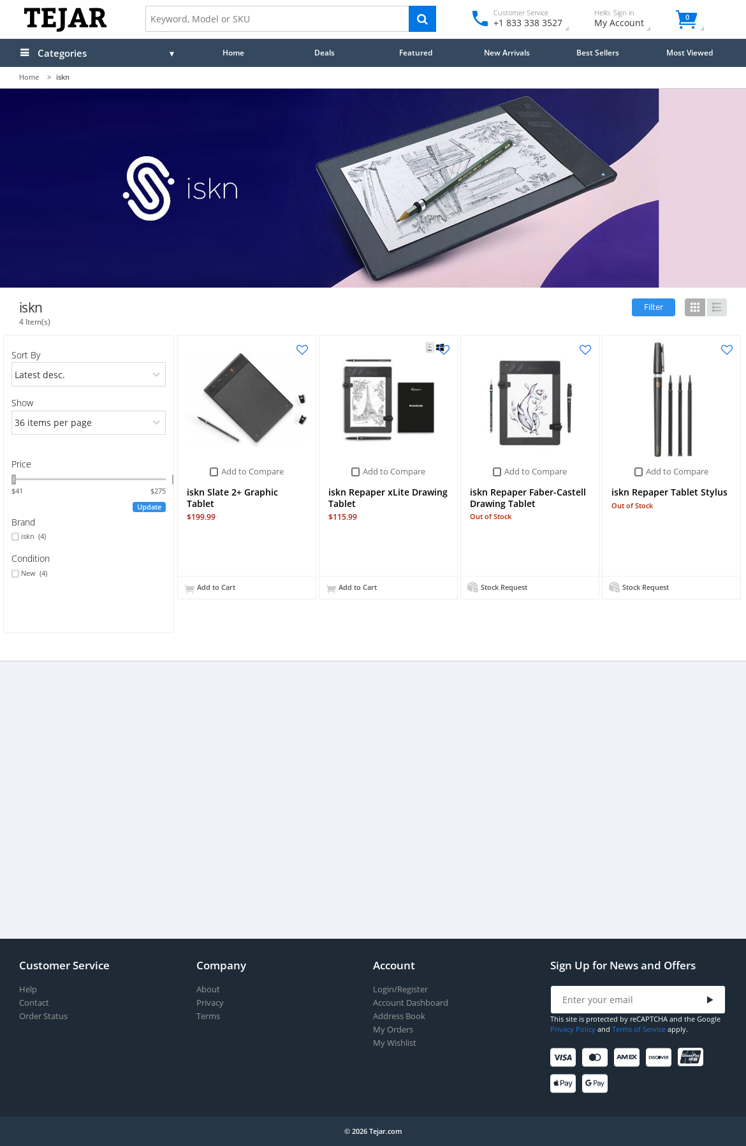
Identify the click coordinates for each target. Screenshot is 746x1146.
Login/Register (400, 989)
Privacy (210, 1003)
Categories (62, 53)
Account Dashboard (410, 1003)
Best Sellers (597, 52)
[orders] (88, 374)
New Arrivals (507, 52)
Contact (34, 1003)
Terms (208, 1016)
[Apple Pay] (565, 1084)
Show (22, 403)
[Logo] (65, 29)
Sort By (25, 355)
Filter (653, 306)
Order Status (43, 1016)
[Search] (422, 19)
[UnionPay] (693, 1058)
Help (28, 989)
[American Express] (629, 1058)
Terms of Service (639, 1029)
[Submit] (710, 1000)
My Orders (393, 1029)
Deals (324, 52)
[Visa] (565, 1058)
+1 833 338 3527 (527, 22)
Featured (415, 52)
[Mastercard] (597, 1058)
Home (233, 52)
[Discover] (661, 1058)
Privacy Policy (573, 1029)
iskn (33, 536)
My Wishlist (394, 1043)
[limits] (88, 423)
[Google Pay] (597, 1084)
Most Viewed (689, 52)
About (208, 989)
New (34, 573)
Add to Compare (252, 471)
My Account (630, 20)
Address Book (399, 1016)
